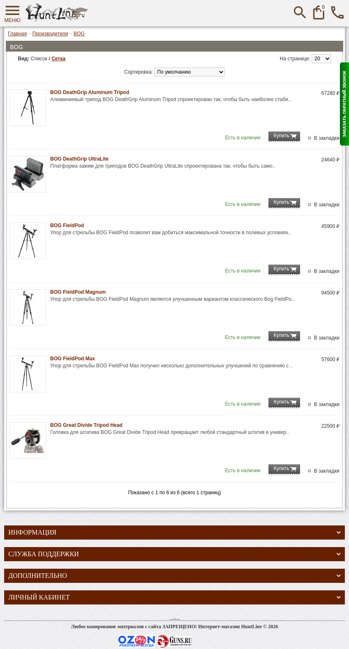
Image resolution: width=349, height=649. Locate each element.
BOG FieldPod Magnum (78, 292)
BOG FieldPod (67, 225)
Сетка (58, 59)
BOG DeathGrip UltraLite (79, 159)
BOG (79, 34)
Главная (17, 34)
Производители (50, 34)
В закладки (326, 138)
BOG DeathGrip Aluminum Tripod (89, 92)
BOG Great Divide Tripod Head (86, 425)
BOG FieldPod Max (72, 359)
